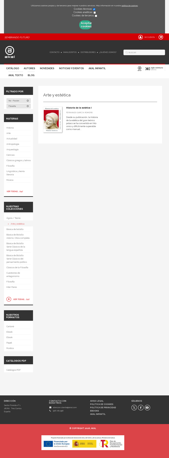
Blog (31, 75)
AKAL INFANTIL (98, 414)
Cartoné (10, 326)
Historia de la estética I (79, 107)
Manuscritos (70, 52)
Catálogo (12, 68)
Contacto (54, 52)
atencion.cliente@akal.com (65, 407)
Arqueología (12, 149)
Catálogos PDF (13, 370)
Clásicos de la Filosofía (17, 267)
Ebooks (94, 411)
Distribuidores (88, 52)
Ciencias (10, 155)
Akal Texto (15, 75)
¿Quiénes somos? (107, 52)
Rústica (10, 348)
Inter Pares (11, 287)
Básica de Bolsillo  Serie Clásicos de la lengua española (16, 246)
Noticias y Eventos (71, 68)
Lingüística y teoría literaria (15, 173)
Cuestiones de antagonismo (13, 274)
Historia (10, 128)
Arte (8, 133)
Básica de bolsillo (14, 229)
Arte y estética (17, 224)
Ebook (9, 332)
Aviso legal (97, 401)
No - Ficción (19, 101)
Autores (29, 68)
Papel (9, 343)
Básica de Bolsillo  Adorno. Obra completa (18, 236)
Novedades (47, 68)
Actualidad (11, 138)
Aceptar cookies (86, 25)
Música (9, 180)
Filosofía (19, 106)
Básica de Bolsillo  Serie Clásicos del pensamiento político (16, 258)
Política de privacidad (103, 407)
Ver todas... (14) (14, 191)
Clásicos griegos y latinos (18, 160)
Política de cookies (101, 404)
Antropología (12, 144)
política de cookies (129, 5)
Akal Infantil (97, 68)
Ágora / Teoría (13, 218)
